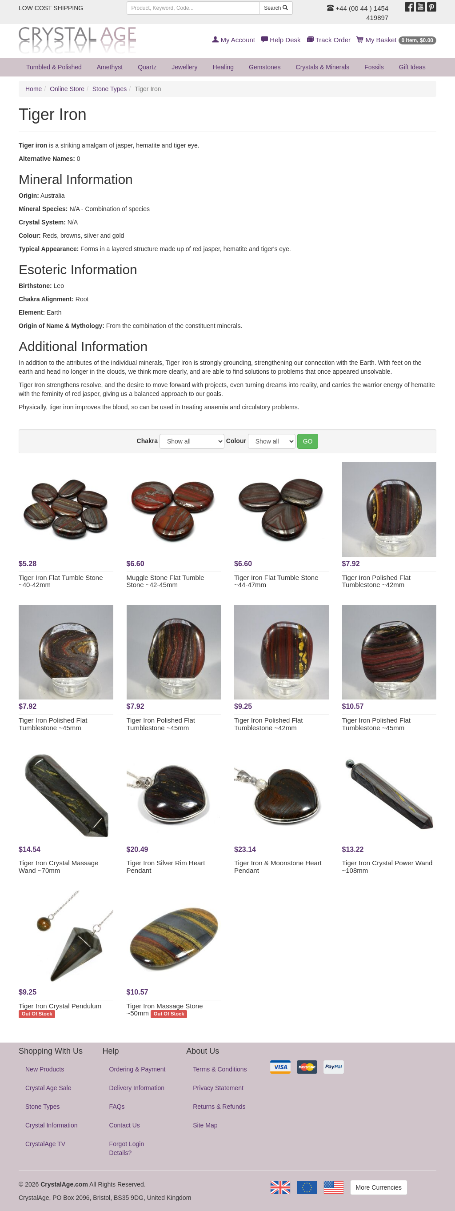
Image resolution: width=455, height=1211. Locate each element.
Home (33, 88)
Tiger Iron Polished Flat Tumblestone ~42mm (376, 581)
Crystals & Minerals (323, 67)
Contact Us (124, 1125)
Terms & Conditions (220, 1069)
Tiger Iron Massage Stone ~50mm (165, 1009)
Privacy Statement (218, 1087)
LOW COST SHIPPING (51, 8)
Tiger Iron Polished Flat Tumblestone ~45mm (53, 723)
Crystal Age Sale (48, 1087)
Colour (236, 440)
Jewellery (184, 67)
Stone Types (109, 88)
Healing (223, 67)
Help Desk (280, 40)
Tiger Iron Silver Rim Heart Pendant (166, 866)
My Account (233, 40)
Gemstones (265, 67)
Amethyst (110, 67)
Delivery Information (137, 1087)
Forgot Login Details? (126, 1148)
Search (275, 8)
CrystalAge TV (45, 1143)
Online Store (67, 88)
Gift (412, 67)
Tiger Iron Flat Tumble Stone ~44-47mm (276, 581)
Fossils (374, 67)
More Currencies (379, 1187)
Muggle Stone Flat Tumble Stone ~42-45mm (165, 581)
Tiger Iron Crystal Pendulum (60, 1006)
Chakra (147, 440)
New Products (44, 1069)
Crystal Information (51, 1125)
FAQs (117, 1106)
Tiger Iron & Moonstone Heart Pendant (278, 866)
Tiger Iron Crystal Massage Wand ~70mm (59, 866)
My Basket (396, 40)
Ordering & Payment (137, 1069)
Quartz (147, 67)
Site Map (205, 1125)
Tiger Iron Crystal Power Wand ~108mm (387, 866)
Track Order (329, 40)
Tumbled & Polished (54, 67)
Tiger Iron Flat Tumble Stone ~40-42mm (61, 581)
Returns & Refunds (219, 1106)
